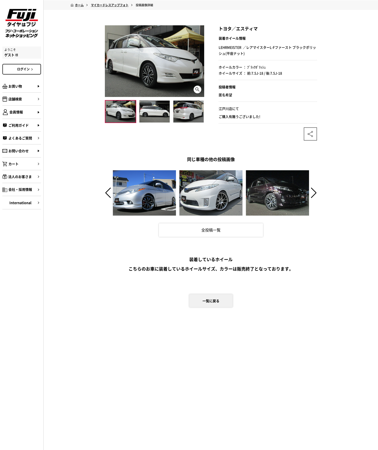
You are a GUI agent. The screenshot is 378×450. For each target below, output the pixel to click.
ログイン (25, 69)
